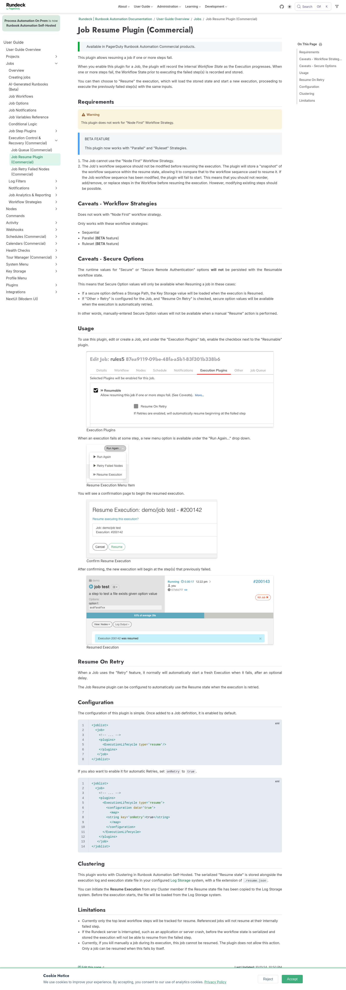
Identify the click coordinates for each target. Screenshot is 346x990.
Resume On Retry (311, 80)
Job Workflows (21, 96)
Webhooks (14, 229)
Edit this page (89, 967)
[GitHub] (281, 6)
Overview (16, 70)
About (123, 7)
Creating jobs (19, 77)
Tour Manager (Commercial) (29, 257)
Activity (12, 223)
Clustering (306, 93)
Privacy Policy (215, 982)
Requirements (309, 52)
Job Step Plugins (22, 131)
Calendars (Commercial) (26, 243)
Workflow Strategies (25, 202)
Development (216, 7)
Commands (15, 216)
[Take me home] (17, 6)
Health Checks (18, 250)
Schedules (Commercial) (26, 236)
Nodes (11, 209)
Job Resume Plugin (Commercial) (27, 159)
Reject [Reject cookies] (268, 979)
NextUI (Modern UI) (22, 299)
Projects (12, 56)
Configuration (309, 87)
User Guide (143, 7)
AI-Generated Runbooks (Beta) (28, 87)
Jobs (10, 63)
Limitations (307, 100)
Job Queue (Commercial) (31, 150)
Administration (169, 7)
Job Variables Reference (28, 117)
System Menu (17, 264)
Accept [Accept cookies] (292, 979)
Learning (193, 7)
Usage (304, 73)
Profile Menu (16, 278)
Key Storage (16, 271)
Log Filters (17, 181)
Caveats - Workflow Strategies (321, 59)
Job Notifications (22, 110)
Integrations (16, 292)
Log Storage (180, 880)
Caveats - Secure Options (317, 66)
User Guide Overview (23, 49)
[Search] (313, 6)
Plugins (12, 285)
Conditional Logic (23, 124)
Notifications (19, 188)
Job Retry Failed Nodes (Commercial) (30, 171)
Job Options (19, 103)
